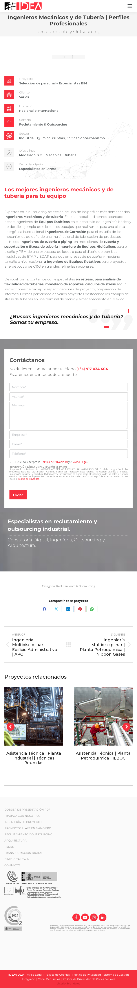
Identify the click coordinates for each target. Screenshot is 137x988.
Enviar (18, 495)
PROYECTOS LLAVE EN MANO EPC (27, 828)
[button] (11, 727)
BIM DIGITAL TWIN (16, 859)
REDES (9, 846)
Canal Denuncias (49, 979)
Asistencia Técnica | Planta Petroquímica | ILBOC (103, 756)
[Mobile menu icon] (130, 6)
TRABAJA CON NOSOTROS (22, 815)
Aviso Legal (80, 462)
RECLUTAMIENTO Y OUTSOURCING (28, 834)
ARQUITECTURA (15, 840)
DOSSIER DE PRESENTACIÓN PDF (27, 809)
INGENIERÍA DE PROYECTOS (23, 822)
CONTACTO (12, 865)
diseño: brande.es (68, 983)
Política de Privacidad (54, 462)
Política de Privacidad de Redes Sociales (89, 979)
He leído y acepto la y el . (51, 462)
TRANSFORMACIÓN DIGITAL (23, 853)
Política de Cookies (57, 974)
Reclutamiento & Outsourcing (75, 586)
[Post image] (33, 716)
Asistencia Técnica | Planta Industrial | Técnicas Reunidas (33, 758)
